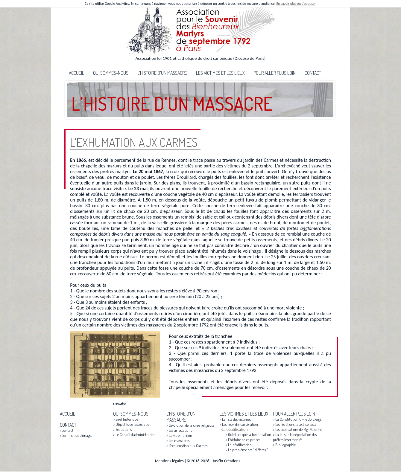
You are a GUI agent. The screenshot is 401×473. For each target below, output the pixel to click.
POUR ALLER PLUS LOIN (274, 73)
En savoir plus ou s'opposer (295, 3)
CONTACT (313, 73)
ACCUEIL (76, 73)
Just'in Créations (226, 460)
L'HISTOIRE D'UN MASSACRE (162, 73)
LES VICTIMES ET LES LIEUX (220, 73)
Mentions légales (169, 460)
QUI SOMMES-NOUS (110, 73)
